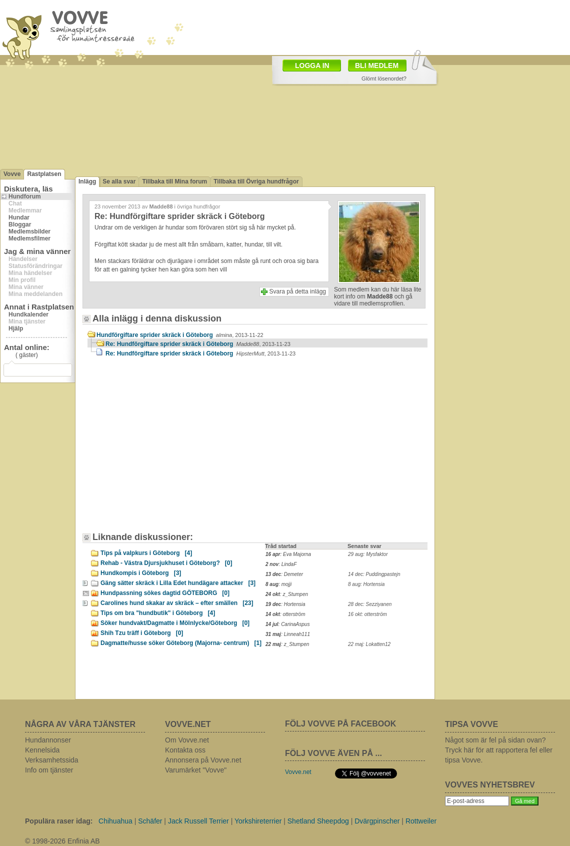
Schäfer (150, 821)
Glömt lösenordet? (384, 79)
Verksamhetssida (51, 760)
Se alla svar (119, 181)
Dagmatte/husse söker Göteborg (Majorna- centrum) (181, 643)
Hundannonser (48, 740)
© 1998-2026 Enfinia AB (62, 841)
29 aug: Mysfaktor (368, 554)
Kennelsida (42, 750)
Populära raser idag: (58, 821)
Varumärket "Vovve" (195, 770)
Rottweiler (421, 821)
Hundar (19, 217)
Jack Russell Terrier (198, 821)
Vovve (12, 174)
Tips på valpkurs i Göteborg (146, 553)
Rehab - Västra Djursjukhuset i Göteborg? (166, 563)
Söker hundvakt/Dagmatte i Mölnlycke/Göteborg (175, 623)
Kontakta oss (185, 750)
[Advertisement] (173, 449)
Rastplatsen (44, 174)
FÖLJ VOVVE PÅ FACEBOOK (340, 724)
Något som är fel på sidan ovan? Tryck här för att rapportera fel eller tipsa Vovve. (498, 750)
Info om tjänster (49, 770)
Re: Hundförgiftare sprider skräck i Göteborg (198, 344)
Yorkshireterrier (258, 821)
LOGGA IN (312, 66)
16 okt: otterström (367, 614)
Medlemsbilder (29, 231)
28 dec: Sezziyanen (370, 604)
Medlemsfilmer (29, 238)
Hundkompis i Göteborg (140, 573)
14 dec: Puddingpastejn (374, 574)
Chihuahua (115, 821)
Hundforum (24, 196)
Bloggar (19, 224)
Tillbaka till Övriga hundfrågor (256, 181)
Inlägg (87, 181)
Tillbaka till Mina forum (174, 181)
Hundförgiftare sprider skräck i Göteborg (180, 335)
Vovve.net (298, 772)
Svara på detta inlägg (298, 291)
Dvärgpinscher (377, 821)
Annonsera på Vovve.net (203, 760)
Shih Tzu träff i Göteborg (141, 633)
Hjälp (15, 328)
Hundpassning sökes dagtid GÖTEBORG (165, 593)
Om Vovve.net (187, 740)
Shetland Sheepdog (318, 821)
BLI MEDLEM (376, 66)
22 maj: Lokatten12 (369, 644)
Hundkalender (28, 314)
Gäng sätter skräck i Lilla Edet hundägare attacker (178, 583)
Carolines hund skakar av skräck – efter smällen (177, 603)
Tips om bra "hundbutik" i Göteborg (157, 613)
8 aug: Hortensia (366, 584)
